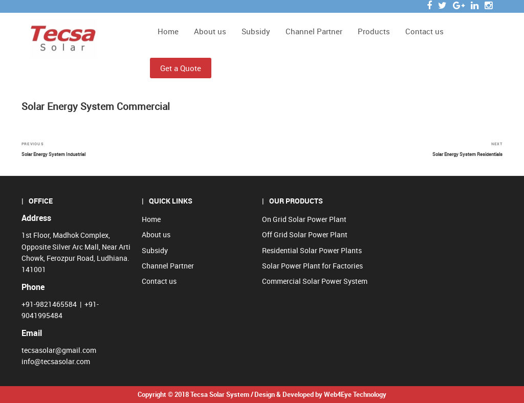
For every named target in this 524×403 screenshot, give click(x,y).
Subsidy (256, 31)
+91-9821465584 (49, 304)
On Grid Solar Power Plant (304, 219)
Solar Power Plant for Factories (312, 266)
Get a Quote (180, 68)
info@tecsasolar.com (55, 361)
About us (210, 31)
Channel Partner (314, 31)
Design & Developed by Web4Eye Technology (320, 394)
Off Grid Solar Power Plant (304, 234)
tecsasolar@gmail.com (58, 350)
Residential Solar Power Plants (312, 250)
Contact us (424, 31)
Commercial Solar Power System (314, 281)
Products (374, 31)
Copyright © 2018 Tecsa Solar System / (195, 394)
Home (168, 31)
